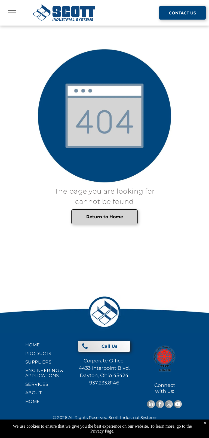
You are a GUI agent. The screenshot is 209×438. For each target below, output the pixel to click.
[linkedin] (151, 404)
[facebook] (160, 404)
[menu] (12, 13)
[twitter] (169, 404)
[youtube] (178, 404)
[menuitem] (44, 345)
